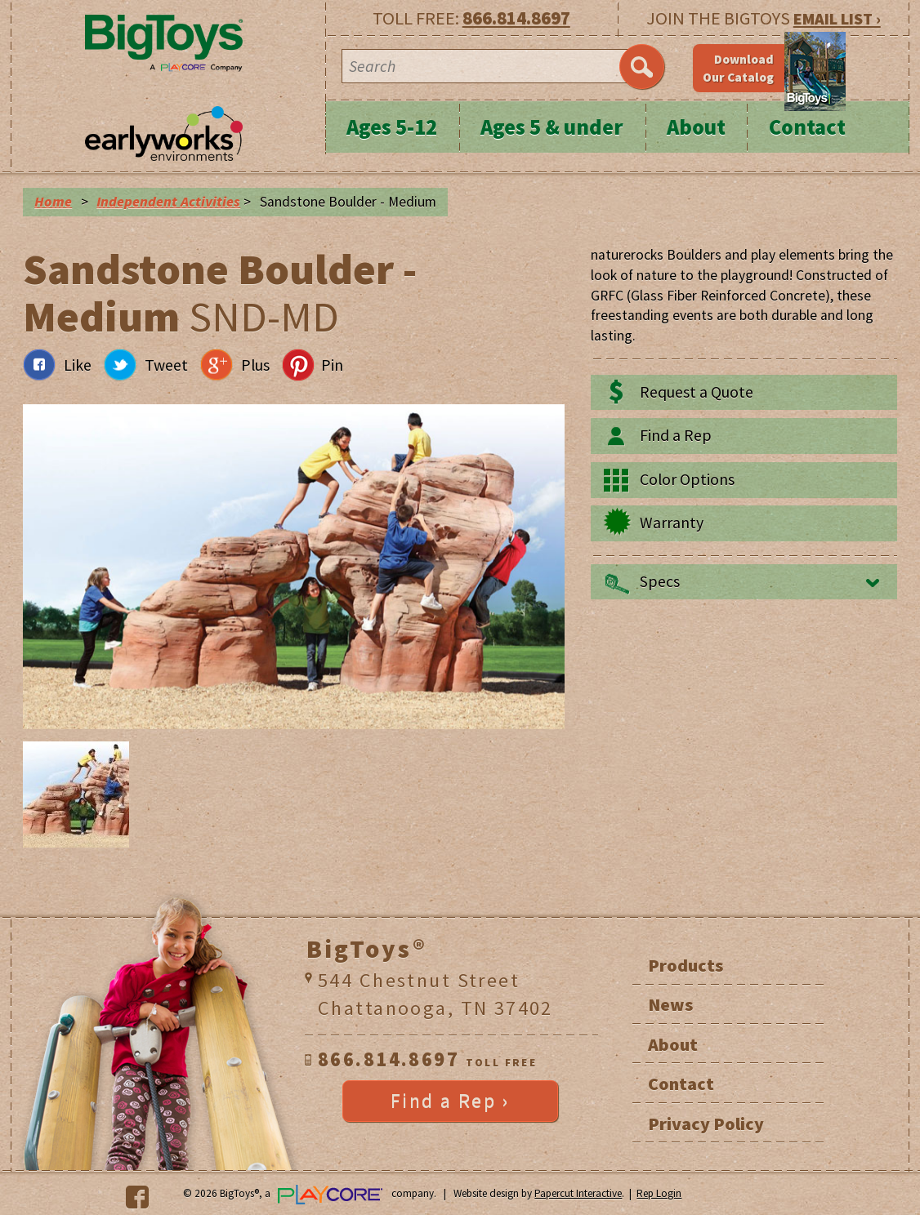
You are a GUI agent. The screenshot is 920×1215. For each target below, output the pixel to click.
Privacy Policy (706, 1123)
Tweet (166, 365)
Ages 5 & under (551, 126)
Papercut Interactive (578, 1193)
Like (78, 365)
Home (53, 202)
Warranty (671, 522)
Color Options (687, 479)
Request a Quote (696, 392)
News (670, 1004)
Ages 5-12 (391, 126)
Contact (807, 126)
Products (685, 965)
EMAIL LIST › (837, 18)
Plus (255, 365)
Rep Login (658, 1193)
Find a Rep (676, 435)
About (696, 126)
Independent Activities (168, 202)
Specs (660, 581)
